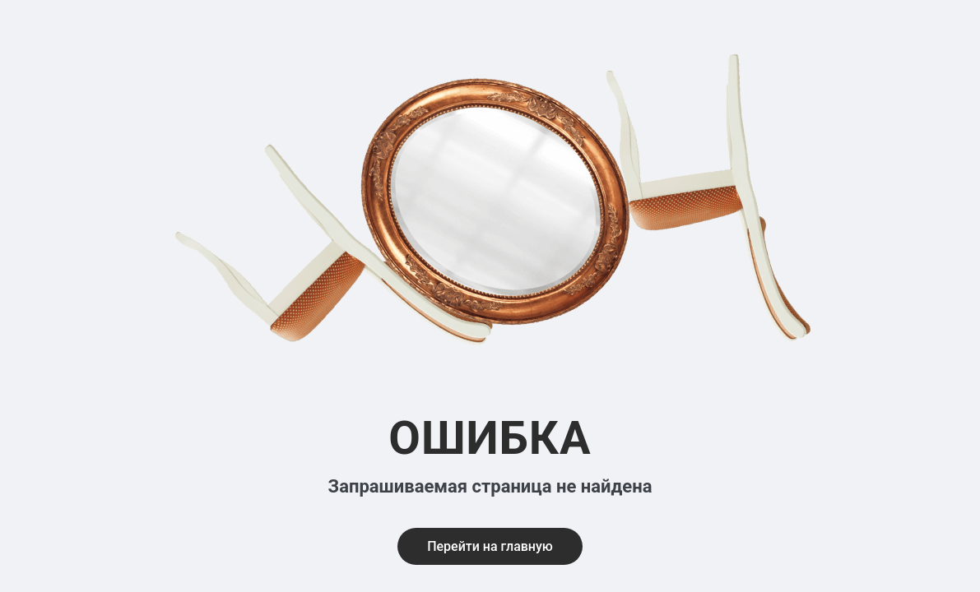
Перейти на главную (490, 546)
